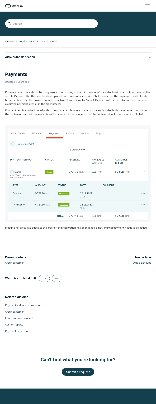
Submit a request (78, 372)
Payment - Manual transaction (23, 305)
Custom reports (14, 324)
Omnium (10, 41)
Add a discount (142, 262)
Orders (54, 41)
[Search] (51, 23)
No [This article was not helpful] (57, 278)
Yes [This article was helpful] (44, 278)
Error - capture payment (19, 318)
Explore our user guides (32, 41)
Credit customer (14, 262)
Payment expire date (17, 331)
